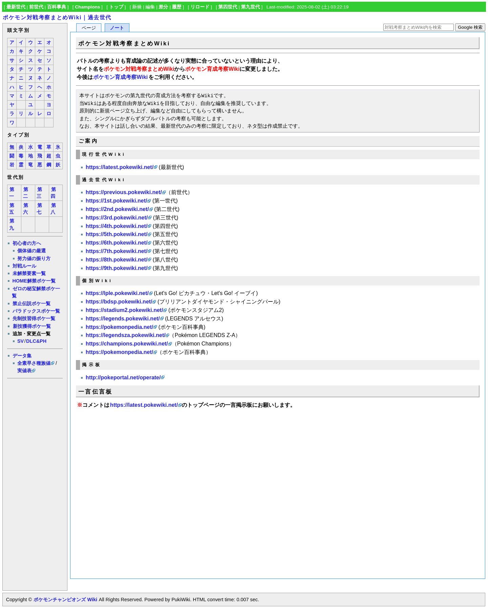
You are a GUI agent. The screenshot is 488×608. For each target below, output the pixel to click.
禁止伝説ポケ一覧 (31, 303)
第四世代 (227, 6)
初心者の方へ (27, 243)
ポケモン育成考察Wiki (120, 77)
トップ (116, 6)
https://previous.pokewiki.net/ (124, 192)
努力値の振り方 (33, 258)
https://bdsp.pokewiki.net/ (119, 302)
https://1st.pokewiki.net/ (116, 201)
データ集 (22, 355)
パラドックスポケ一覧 (36, 311)
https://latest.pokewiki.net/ (120, 167)
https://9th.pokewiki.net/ (116, 268)
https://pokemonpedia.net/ (119, 327)
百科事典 (56, 6)
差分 (163, 6)
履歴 (176, 6)
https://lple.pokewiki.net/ (117, 293)
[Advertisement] (34, 483)
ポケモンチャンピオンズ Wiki (65, 599)
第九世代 (250, 6)
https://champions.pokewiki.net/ (127, 344)
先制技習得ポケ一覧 (34, 318)
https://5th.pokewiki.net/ (116, 234)
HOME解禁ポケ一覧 (34, 281)
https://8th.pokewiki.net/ (116, 260)
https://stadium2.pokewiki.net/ (124, 310)
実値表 (24, 370)
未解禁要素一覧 (29, 273)
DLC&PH (36, 341)
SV (20, 341)
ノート (117, 27)
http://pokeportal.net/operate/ (123, 377)
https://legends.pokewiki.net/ (123, 318)
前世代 (36, 6)
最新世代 (15, 6)
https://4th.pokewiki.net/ (116, 226)
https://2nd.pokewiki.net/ (117, 209)
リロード (199, 6)
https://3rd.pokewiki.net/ (117, 218)
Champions (87, 6)
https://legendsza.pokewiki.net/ (126, 335)
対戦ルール (24, 266)
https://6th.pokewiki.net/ (116, 243)
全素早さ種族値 (33, 363)
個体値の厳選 (31, 250)
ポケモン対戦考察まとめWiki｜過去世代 (57, 17)
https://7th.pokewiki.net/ (116, 251)
